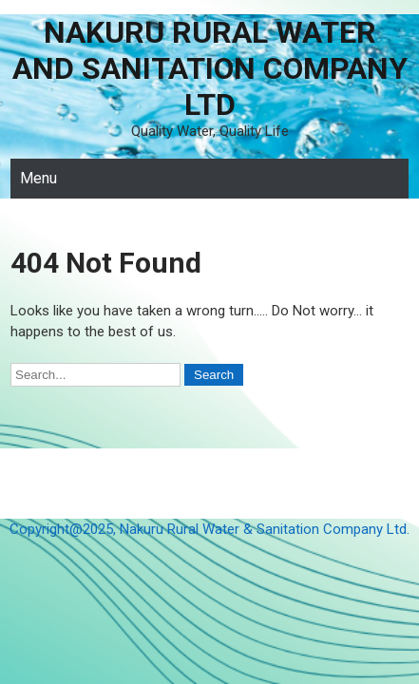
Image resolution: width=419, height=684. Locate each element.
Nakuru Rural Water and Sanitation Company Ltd (210, 68)
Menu (38, 178)
